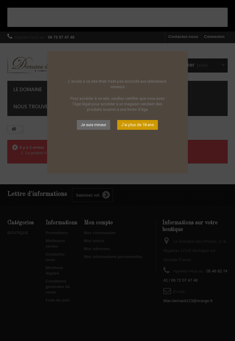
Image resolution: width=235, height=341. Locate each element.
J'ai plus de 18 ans (137, 124)
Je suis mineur (93, 124)
